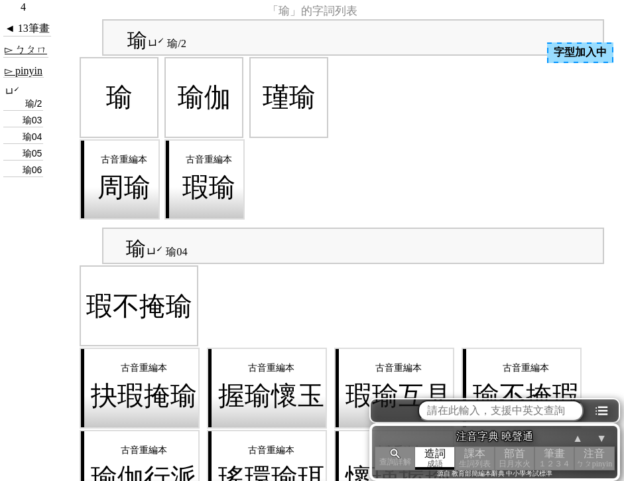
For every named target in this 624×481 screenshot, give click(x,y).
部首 (514, 458)
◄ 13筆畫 (27, 28)
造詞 (435, 458)
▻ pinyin (23, 70)
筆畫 (554, 458)
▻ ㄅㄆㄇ (26, 49)
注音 (594, 458)
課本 (475, 458)
